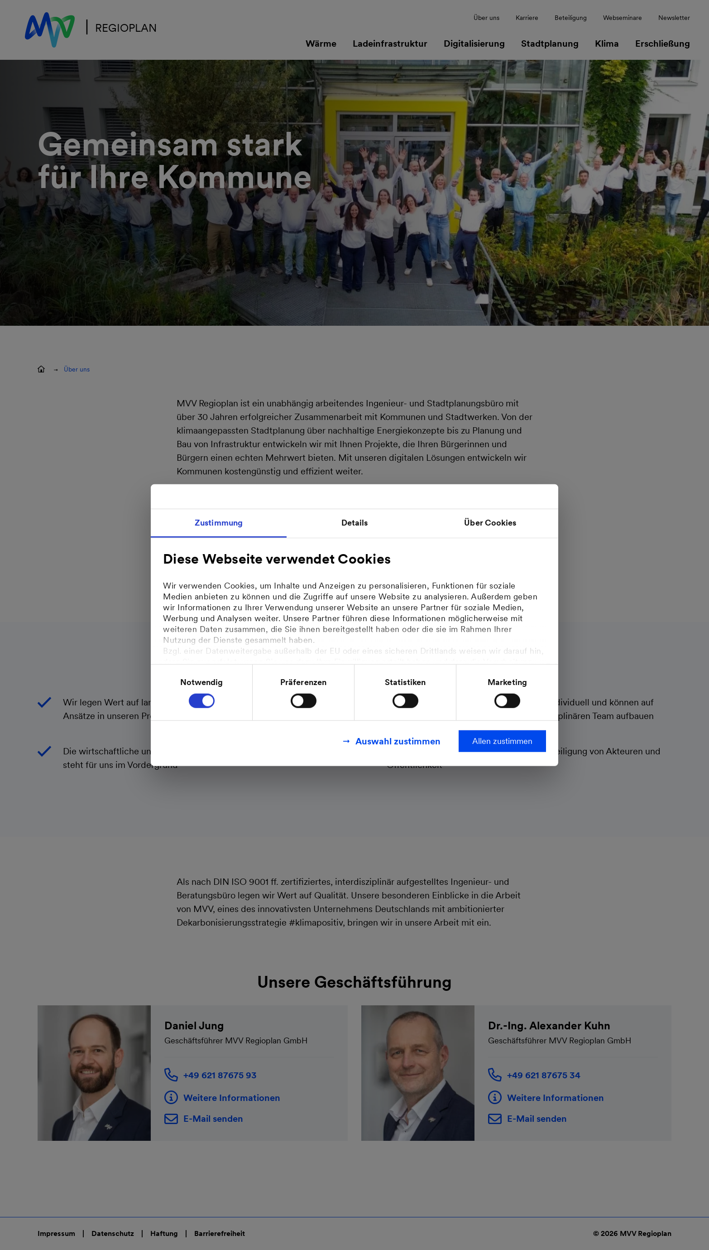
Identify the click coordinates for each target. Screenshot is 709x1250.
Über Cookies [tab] (490, 522)
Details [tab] (354, 522)
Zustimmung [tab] (219, 522)
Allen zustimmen (502, 741)
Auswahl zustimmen (398, 741)
